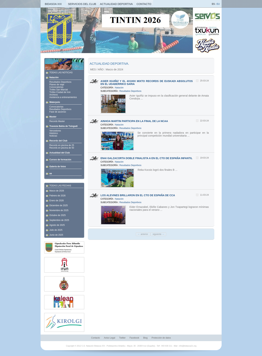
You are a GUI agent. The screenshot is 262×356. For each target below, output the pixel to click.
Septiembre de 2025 (59, 220)
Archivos (53, 94)
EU (218, 4)
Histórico (53, 133)
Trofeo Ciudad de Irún (60, 92)
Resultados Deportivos (60, 82)
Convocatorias (56, 87)
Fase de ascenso (57, 112)
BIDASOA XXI (53, 4)
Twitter (122, 338)
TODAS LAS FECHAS (60, 185)
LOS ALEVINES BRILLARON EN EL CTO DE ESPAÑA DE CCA (138, 195)
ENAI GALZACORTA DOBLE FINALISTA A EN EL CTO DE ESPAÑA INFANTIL (146, 158)
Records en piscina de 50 (61, 148)
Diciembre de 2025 (58, 205)
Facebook (134, 338)
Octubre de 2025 (57, 215)
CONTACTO (144, 4)
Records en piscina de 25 (61, 145)
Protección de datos (161, 338)
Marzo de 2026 (56, 190)
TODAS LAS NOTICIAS (61, 72)
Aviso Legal (109, 338)
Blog (145, 338)
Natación (119, 87)
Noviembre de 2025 (59, 210)
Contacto (95, 338)
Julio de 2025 (55, 230)
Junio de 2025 (56, 235)
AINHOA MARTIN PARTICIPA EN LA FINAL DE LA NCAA (134, 121)
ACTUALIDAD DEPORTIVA (116, 4)
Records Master (57, 121)
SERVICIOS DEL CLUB (82, 4)
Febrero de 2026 (57, 195)
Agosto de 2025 (57, 225)
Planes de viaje (56, 84)
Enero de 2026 (56, 200)
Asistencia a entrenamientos (63, 97)
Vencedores (55, 130)
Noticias (53, 136)
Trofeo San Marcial (58, 89)
